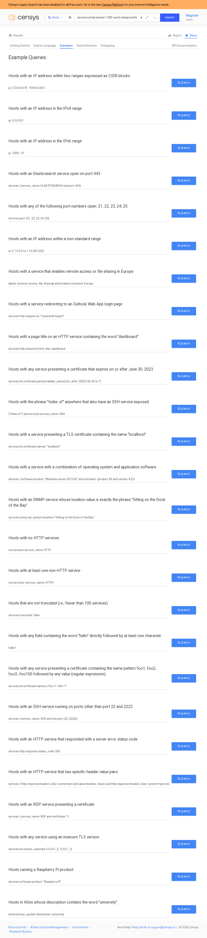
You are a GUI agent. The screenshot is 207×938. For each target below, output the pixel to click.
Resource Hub (17, 927)
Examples (66, 45)
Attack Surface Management (49, 927)
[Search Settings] (70, 18)
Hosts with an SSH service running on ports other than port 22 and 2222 (70, 706)
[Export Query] (155, 18)
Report (175, 35)
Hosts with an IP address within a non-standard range (54, 239)
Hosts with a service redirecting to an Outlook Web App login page (65, 304)
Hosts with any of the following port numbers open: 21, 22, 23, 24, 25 (68, 206)
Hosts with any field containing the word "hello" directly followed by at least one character (84, 635)
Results (15, 35)
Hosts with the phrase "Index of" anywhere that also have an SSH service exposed (78, 402)
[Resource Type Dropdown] (55, 18)
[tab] (15, 35)
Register (192, 15)
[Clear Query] (141, 18)
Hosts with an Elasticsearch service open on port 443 (54, 173)
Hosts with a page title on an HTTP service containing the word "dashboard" (73, 336)
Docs (191, 35)
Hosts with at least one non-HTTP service (44, 570)
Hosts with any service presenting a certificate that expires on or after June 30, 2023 (80, 369)
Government (80, 927)
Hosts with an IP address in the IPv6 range (45, 141)
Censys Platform (113, 4)
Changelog (107, 45)
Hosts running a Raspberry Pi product (40, 869)
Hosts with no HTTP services (33, 538)
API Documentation (184, 45)
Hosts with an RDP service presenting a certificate (51, 804)
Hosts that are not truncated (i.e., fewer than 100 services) (58, 603)
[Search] (107, 18)
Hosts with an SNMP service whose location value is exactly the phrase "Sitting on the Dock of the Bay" (86, 502)
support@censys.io (163, 927)
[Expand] (147, 18)
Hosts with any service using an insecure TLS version (53, 837)
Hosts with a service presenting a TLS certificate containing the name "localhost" (77, 434)
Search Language (45, 45)
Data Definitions (87, 45)
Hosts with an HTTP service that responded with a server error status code (72, 739)
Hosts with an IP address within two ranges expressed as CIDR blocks (69, 76)
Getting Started (20, 45)
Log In (189, 19)
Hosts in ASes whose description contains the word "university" (62, 902)
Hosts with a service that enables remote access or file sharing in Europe (70, 271)
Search (184, 82)
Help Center (139, 927)
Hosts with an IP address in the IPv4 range (45, 108)
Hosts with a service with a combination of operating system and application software (82, 467)
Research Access (21, 931)
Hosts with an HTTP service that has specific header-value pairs (63, 772)
